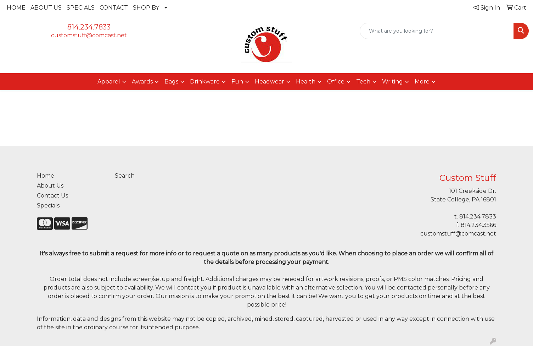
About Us (50, 185)
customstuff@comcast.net (89, 35)
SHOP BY (146, 7)
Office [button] (335, 81)
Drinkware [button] (205, 81)
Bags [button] (171, 81)
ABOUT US (46, 7)
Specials (48, 205)
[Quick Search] (437, 31)
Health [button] (305, 81)
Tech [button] (363, 81)
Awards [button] (142, 81)
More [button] (422, 81)
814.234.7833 (89, 27)
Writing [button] (392, 81)
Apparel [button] (108, 81)
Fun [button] (237, 81)
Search (125, 175)
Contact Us (52, 195)
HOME (16, 7)
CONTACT (114, 7)
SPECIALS (81, 7)
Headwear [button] (269, 81)
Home (45, 175)
